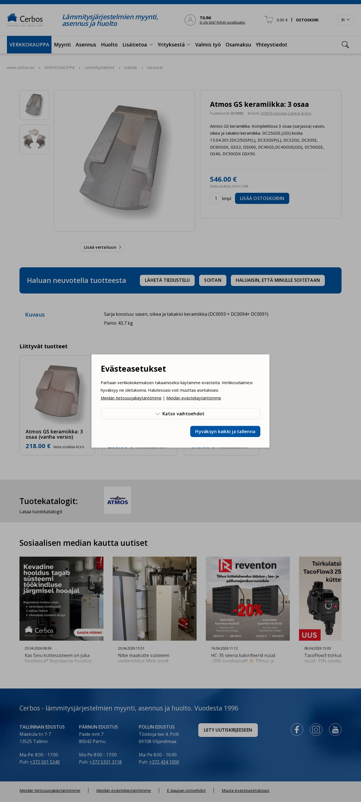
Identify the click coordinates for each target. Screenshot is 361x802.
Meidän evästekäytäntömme (193, 398)
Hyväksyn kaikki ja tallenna (225, 431)
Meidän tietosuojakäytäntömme (131, 398)
